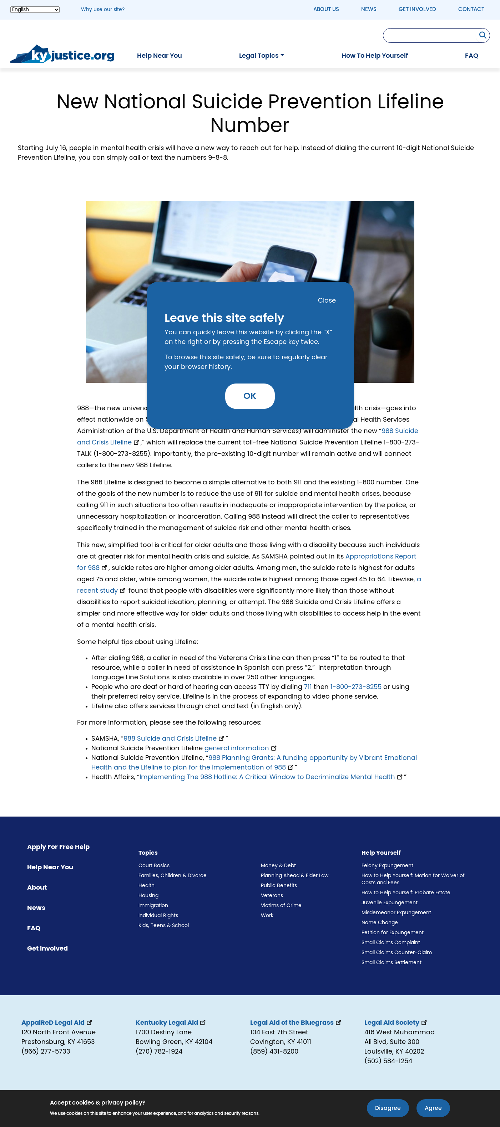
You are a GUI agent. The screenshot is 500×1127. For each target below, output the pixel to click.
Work (267, 915)
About (37, 888)
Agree (433, 1109)
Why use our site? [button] (103, 9)
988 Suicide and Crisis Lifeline (174, 739)
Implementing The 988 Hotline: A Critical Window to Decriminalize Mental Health (272, 777)
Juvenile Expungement (390, 902)
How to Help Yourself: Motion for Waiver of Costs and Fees (413, 879)
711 (308, 687)
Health (146, 885)
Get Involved (417, 9)
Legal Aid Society (396, 1023)
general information (241, 748)
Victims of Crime (281, 905)
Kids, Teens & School (163, 925)
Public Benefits (279, 885)
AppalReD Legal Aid (57, 1023)
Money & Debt (278, 865)
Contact (471, 9)
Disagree (388, 1109)
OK (250, 396)
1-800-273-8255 (356, 687)
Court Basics (154, 865)
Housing (148, 895)
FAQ (471, 56)
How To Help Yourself (375, 56)
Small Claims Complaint (391, 942)
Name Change (380, 922)
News (369, 9)
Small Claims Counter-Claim (397, 952)
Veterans (272, 895)
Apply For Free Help (58, 847)
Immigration (153, 905)
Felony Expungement (387, 865)
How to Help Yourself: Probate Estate (406, 892)
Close (327, 301)
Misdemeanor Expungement (396, 912)
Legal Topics (259, 56)
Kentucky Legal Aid (171, 1023)
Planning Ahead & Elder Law (294, 875)
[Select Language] (35, 9)
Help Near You (159, 56)
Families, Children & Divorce (172, 875)
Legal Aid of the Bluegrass (296, 1023)
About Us (326, 9)
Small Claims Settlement (391, 962)
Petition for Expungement (393, 932)
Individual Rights (158, 915)
